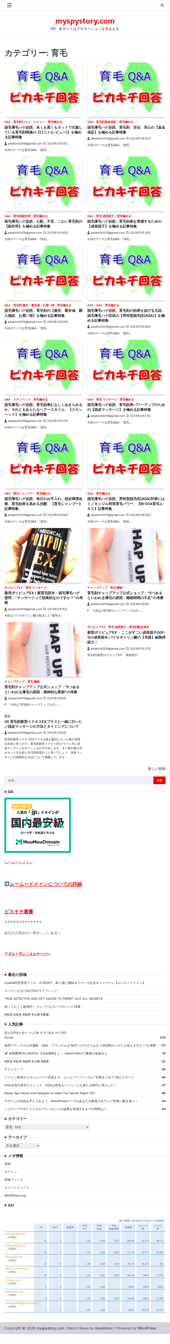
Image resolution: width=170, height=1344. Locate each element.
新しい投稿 (157, 778)
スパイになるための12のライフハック (30, 1000)
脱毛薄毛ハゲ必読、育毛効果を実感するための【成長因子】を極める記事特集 (124, 223)
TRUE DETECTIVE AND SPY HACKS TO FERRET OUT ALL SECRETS (53, 1008)
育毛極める (55, 122)
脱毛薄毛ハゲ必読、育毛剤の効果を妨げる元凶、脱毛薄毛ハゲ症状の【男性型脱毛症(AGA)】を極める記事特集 (124, 315)
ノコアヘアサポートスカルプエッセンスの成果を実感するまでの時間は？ (55, 1119)
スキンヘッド (22, 399)
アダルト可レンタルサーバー (27, 964)
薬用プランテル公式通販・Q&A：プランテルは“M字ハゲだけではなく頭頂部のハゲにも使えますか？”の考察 (80, 1055)
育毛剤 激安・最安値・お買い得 (33, 305)
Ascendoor (104, 1338)
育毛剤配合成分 (139, 627)
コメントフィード (16, 1197)
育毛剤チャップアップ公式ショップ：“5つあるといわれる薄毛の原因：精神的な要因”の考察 (43, 691)
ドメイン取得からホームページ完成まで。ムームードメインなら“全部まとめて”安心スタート (69, 1087)
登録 (7, 1173)
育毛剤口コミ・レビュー (29, 122)
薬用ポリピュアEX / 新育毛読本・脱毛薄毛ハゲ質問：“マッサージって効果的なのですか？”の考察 (42, 597)
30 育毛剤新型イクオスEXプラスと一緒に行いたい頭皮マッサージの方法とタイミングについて (42, 731)
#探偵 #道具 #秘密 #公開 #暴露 (26, 1024)
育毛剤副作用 (22, 216)
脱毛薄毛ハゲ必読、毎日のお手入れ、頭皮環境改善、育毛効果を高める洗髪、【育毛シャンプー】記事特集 (42, 503)
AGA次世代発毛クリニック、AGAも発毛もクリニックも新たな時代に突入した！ (60, 1095)
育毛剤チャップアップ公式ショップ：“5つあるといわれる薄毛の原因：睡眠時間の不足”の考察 (125, 597)
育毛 (7, 721)
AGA (90, 305)
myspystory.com (85, 21)
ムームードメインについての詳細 (43, 894)
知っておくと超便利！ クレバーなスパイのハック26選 (42, 1016)
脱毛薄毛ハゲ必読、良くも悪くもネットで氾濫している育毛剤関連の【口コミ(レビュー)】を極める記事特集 (43, 132)
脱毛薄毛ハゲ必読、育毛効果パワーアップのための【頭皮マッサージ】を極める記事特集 (124, 407)
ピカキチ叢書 (18, 921)
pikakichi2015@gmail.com (23, 143)
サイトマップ (13, 1079)
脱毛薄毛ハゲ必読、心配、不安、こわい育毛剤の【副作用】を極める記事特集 (42, 223)
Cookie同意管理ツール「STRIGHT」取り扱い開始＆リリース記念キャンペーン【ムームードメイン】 (74, 992)
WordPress (147, 1338)
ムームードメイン (18, 872)
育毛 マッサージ (106, 399)
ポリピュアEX (13, 587)
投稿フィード (13, 1189)
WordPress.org (15, 1205)
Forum (8, 1047)
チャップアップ (97, 587)
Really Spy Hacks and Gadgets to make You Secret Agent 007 (49, 1103)
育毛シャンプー (23, 493)
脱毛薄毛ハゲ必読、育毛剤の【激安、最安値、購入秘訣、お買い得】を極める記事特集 (42, 313)
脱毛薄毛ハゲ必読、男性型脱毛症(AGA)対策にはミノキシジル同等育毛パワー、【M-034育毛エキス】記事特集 (125, 503)
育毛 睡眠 (116, 587)
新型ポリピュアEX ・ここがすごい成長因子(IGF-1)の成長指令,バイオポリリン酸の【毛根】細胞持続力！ (124, 637)
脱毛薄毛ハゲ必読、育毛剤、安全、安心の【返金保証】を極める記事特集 (123, 129)
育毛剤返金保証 (106, 122)
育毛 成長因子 (105, 216)
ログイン (10, 1181)
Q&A (7, 122)
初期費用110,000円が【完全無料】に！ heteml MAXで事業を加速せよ (56, 1063)
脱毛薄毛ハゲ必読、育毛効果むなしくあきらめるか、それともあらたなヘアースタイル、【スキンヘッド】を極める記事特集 (42, 409)
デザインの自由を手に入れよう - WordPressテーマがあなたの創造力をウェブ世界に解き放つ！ (72, 1111)
